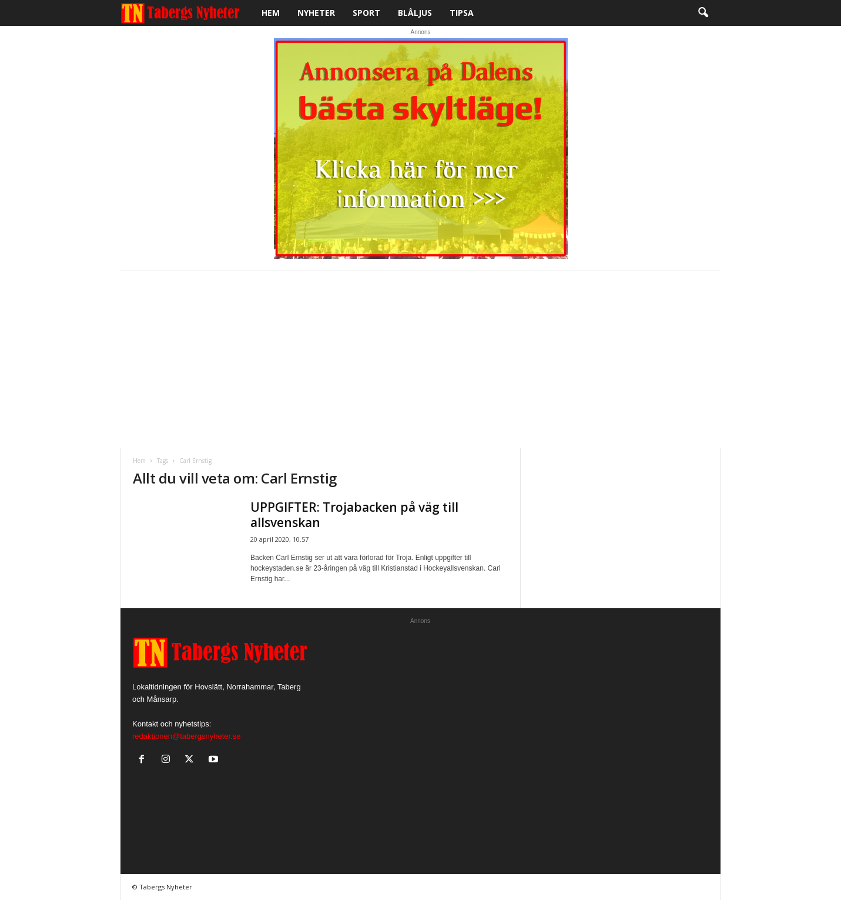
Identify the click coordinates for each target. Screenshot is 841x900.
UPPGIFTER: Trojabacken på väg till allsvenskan (354, 515)
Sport (366, 12)
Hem (271, 12)
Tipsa (462, 12)
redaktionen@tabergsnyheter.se (186, 736)
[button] (703, 13)
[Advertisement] (420, 359)
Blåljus (415, 12)
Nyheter (316, 12)
